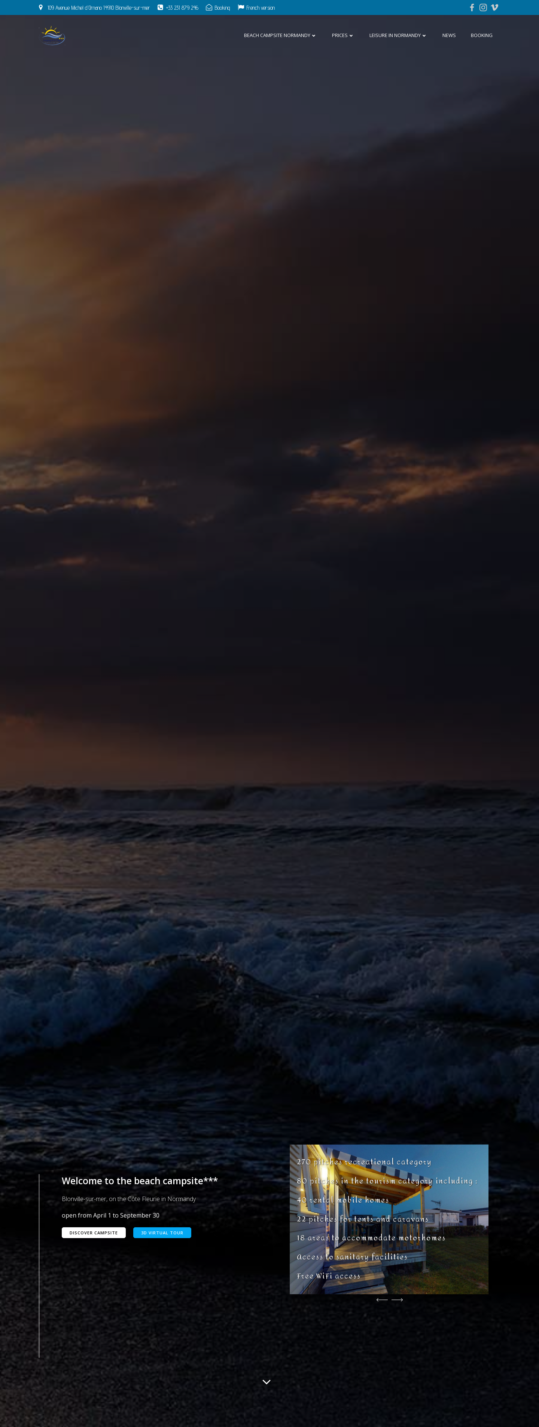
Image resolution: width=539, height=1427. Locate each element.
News (449, 35)
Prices (343, 35)
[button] (382, 1299)
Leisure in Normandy (398, 35)
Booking (482, 35)
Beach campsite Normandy (280, 35)
